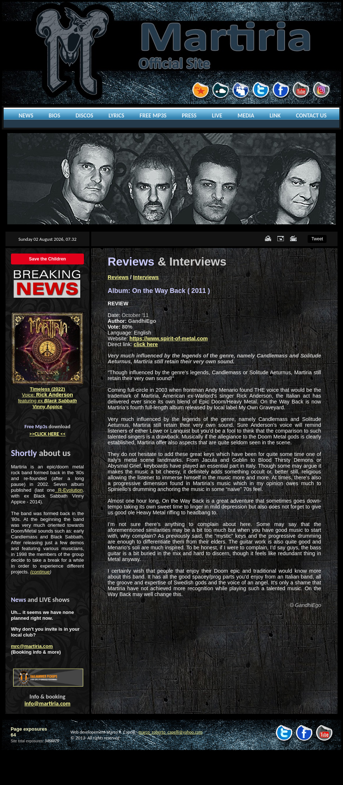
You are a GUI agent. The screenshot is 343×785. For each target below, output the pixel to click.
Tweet (317, 238)
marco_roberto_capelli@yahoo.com (171, 732)
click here (146, 344)
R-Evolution (68, 490)
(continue (40, 572)
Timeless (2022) (47, 389)
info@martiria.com (47, 703)
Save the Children (47, 259)
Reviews (118, 277)
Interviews (146, 277)
